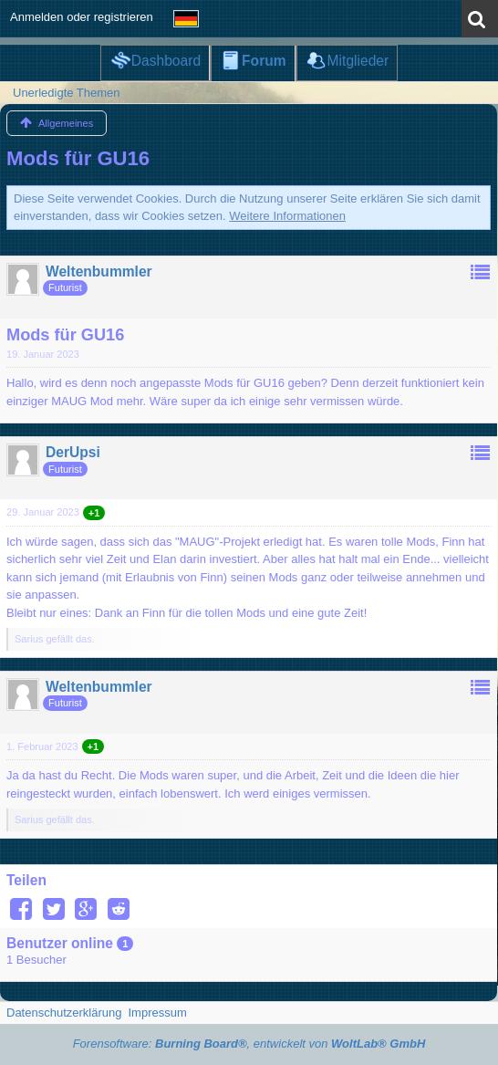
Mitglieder (358, 60)
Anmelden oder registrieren (81, 17)
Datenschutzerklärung (63, 1012)
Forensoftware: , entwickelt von (249, 1043)
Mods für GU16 (78, 158)
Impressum (157, 1012)
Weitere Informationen (287, 216)
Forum (264, 60)
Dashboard (166, 60)
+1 (94, 512)
